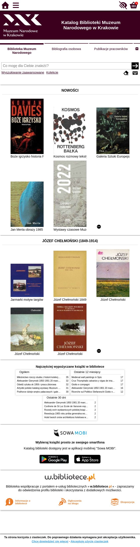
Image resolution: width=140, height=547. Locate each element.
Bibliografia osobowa (66, 49)
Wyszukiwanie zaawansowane (22, 72)
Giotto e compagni (81, 384)
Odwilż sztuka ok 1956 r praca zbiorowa (36, 384)
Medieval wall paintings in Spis (87, 377)
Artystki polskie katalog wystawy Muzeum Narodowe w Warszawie (49, 388)
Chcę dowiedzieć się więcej (50, 541)
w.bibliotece (101, 486)
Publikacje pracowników (111, 49)
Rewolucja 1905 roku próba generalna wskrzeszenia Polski (73, 413)
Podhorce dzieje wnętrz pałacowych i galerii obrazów (43, 392)
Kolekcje (52, 72)
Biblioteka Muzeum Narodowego (21, 50)
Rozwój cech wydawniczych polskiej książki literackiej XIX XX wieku (77, 410)
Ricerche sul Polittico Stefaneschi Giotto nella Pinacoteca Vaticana (104, 392)
